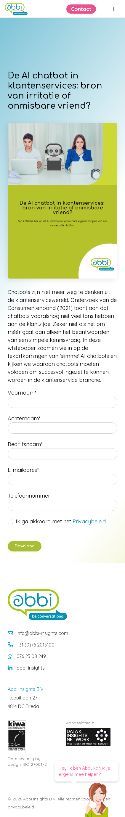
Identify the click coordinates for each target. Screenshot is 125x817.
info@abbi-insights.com (42, 633)
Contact (81, 9)
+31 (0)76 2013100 (36, 645)
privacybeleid (21, 807)
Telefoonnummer (29, 495)
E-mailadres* (23, 470)
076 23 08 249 (31, 656)
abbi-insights (31, 668)
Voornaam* (22, 392)
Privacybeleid (89, 521)
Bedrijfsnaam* (25, 444)
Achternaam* (24, 418)
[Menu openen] (114, 9)
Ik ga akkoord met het (61, 521)
